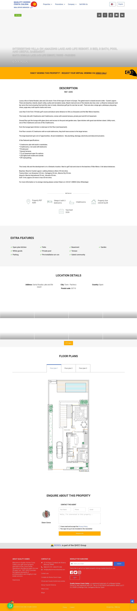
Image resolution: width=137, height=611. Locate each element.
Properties (46, 4)
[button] (112, 4)
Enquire (121, 4)
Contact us (44, 573)
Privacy (65, 607)
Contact (72, 607)
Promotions (59, 4)
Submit (119, 563)
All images (68, 343)
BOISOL (57, 545)
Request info (79, 533)
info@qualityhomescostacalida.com (54, 569)
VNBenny (117, 607)
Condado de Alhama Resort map (51, 577)
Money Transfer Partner (48, 584)
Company (71, 4)
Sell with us (83, 4)
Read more (16, 579)
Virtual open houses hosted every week (53, 581)
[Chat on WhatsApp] (10, 606)
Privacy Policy (83, 526)
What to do (44, 588)
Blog (43, 592)
